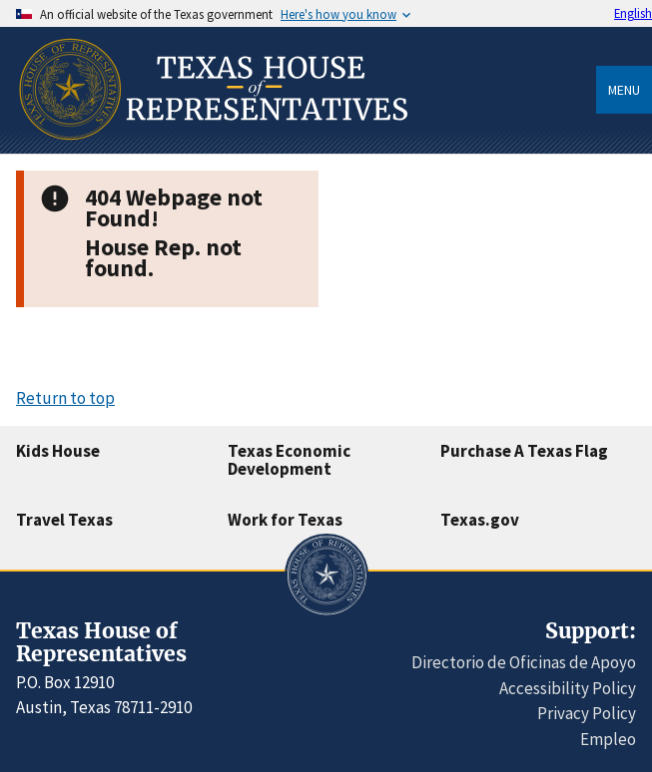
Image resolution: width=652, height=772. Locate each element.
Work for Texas (285, 520)
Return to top (65, 398)
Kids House (58, 451)
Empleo (608, 739)
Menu (624, 90)
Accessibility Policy (567, 688)
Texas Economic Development (289, 460)
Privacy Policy (586, 713)
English (633, 13)
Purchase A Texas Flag (524, 451)
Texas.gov (479, 520)
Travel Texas (64, 520)
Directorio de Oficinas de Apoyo (523, 662)
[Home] (211, 146)
